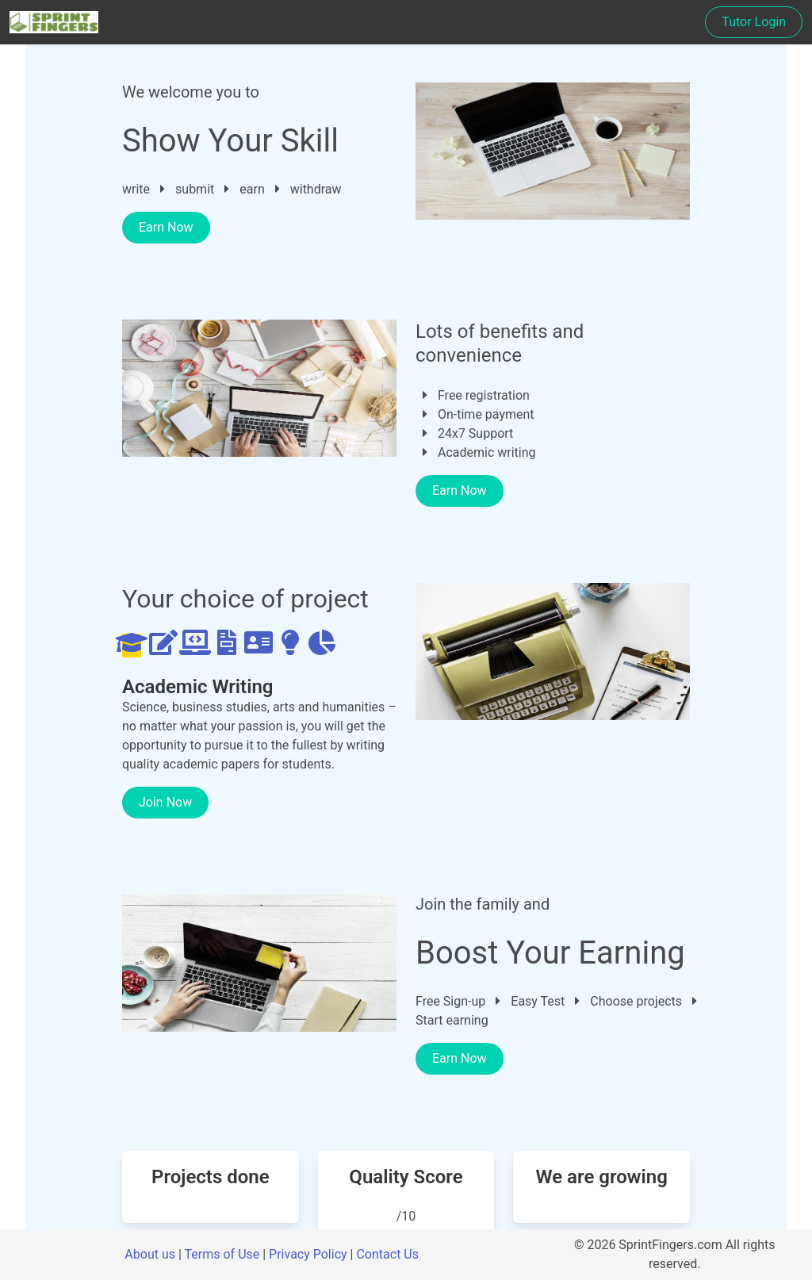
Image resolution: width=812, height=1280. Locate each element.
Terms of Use (222, 1254)
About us (149, 1254)
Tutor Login (754, 21)
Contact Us (387, 1254)
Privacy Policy (308, 1254)
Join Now (165, 802)
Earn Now (166, 227)
